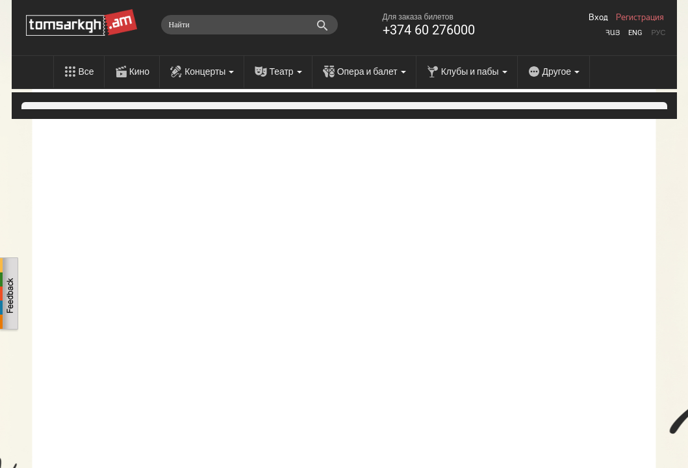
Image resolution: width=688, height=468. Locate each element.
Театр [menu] (285, 71)
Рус (658, 33)
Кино (139, 71)
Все (86, 71)
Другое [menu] (561, 71)
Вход (598, 17)
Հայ (612, 33)
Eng (635, 33)
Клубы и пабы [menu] (474, 71)
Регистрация (640, 17)
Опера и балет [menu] (371, 71)
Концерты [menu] (209, 71)
